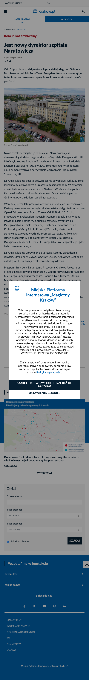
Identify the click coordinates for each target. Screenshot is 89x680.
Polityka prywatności (48, 372)
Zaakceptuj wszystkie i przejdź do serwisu (44, 384)
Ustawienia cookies (44, 393)
